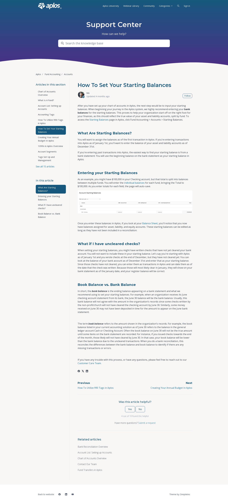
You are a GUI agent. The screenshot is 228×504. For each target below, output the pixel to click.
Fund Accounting (52, 74)
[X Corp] (83, 371)
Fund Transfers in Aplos (90, 470)
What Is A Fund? (46, 100)
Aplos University (111, 5)
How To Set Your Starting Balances (51, 130)
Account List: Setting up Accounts (95, 452)
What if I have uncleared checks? (50, 206)
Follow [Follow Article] (187, 95)
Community (149, 5)
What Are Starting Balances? (47, 189)
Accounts (68, 74)
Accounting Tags (46, 114)
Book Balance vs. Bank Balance (49, 215)
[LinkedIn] (87, 371)
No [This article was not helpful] (140, 409)
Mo (88, 92)
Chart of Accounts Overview (92, 458)
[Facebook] (79, 371)
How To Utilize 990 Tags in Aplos (96, 387)
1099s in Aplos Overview (50, 146)
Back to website (46, 494)
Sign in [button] (187, 5)
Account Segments (47, 151)
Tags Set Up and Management (46, 158)
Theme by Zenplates (179, 494)
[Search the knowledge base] (114, 43)
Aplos (38, 74)
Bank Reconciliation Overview (93, 446)
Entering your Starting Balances (49, 198)
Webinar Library (131, 5)
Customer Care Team (89, 363)
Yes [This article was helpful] (130, 409)
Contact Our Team (87, 464)
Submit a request (147, 422)
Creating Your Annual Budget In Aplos (171, 387)
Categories (166, 5)
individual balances (134, 182)
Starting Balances (99, 119)
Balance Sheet (150, 223)
